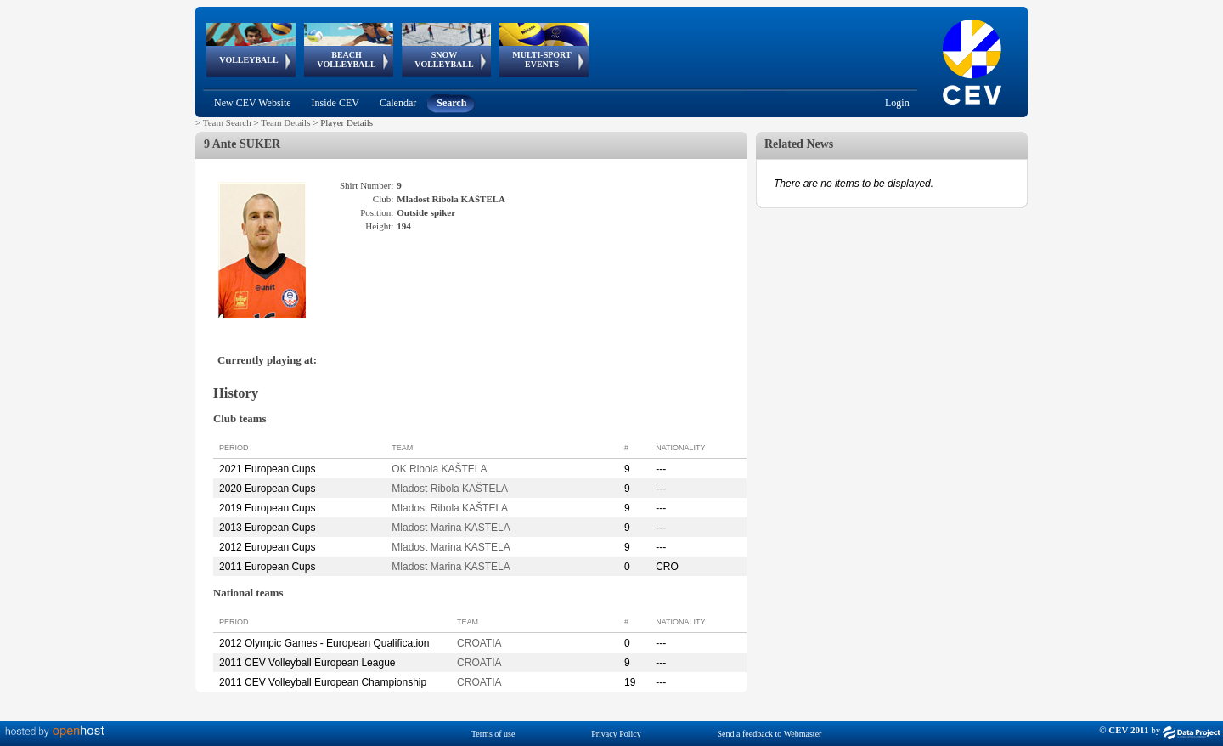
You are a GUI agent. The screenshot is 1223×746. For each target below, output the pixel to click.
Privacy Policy (616, 733)
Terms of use (493, 733)
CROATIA (479, 643)
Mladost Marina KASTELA (451, 528)
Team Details (285, 122)
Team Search (227, 122)
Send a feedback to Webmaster (770, 733)
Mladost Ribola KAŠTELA (450, 489)
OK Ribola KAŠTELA (439, 469)
